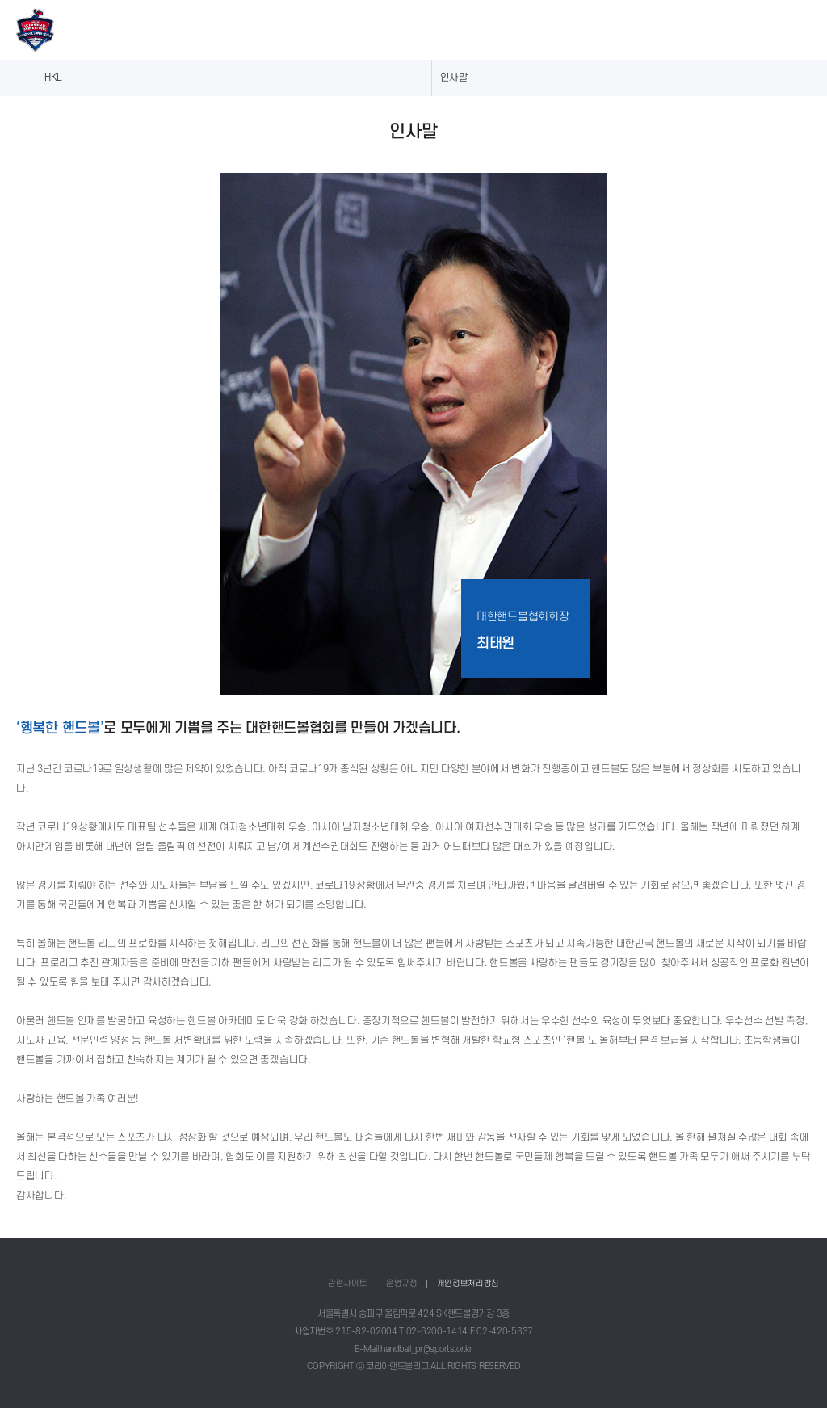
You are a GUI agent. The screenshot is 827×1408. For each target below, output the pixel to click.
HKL (53, 77)
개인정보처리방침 (468, 1283)
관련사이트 (347, 1283)
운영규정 (402, 1283)
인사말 (454, 77)
